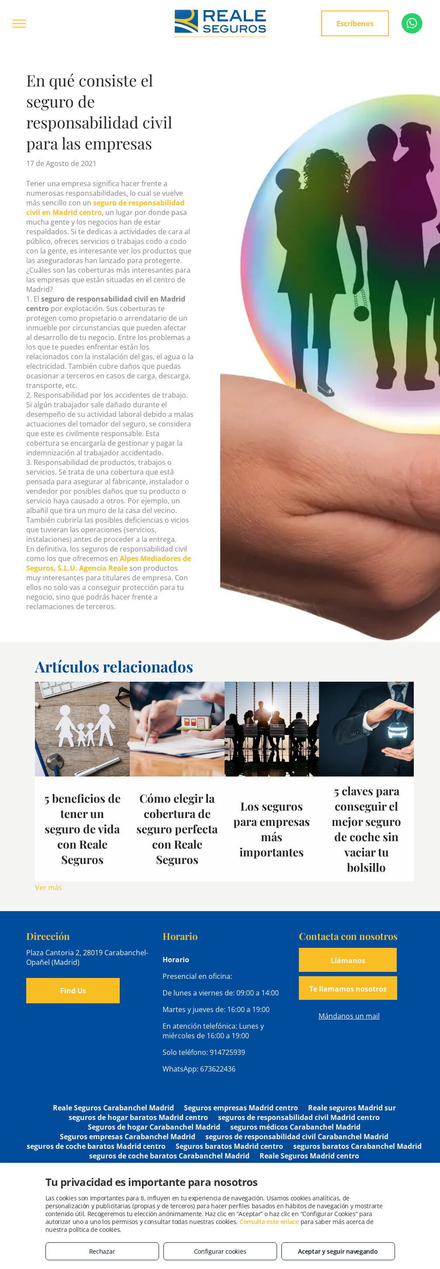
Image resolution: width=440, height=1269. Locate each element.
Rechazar (102, 1251)
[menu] (19, 23)
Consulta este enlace (269, 1221)
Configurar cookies (220, 1251)
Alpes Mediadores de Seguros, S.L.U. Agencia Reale (108, 563)
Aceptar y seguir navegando (338, 1251)
